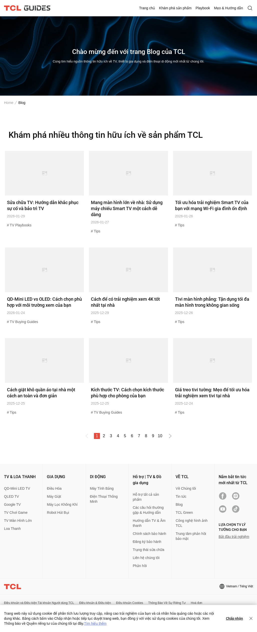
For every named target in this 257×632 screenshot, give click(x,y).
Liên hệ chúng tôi (146, 558)
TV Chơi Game (16, 513)
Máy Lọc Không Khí (62, 504)
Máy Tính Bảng (102, 488)
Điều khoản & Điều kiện (95, 603)
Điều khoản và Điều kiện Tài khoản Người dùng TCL (39, 603)
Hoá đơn (196, 603)
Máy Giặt (54, 496)
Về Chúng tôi (186, 488)
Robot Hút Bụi (58, 513)
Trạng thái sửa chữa (148, 550)
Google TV (12, 504)
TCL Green (184, 513)
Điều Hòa (54, 488)
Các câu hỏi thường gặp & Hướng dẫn (148, 510)
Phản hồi (140, 566)
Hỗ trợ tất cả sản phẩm (146, 496)
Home (8, 103)
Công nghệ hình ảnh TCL (191, 523)
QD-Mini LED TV (17, 488)
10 (160, 436)
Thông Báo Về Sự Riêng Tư (167, 603)
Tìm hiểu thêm (95, 623)
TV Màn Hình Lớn (18, 521)
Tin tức (181, 496)
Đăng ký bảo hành (147, 542)
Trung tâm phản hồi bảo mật (191, 536)
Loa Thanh (12, 529)
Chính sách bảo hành (149, 534)
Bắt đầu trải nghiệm (234, 537)
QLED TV (11, 496)
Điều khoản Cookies (129, 603)
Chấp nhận (234, 618)
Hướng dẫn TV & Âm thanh (149, 523)
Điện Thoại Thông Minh (104, 498)
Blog (179, 504)
